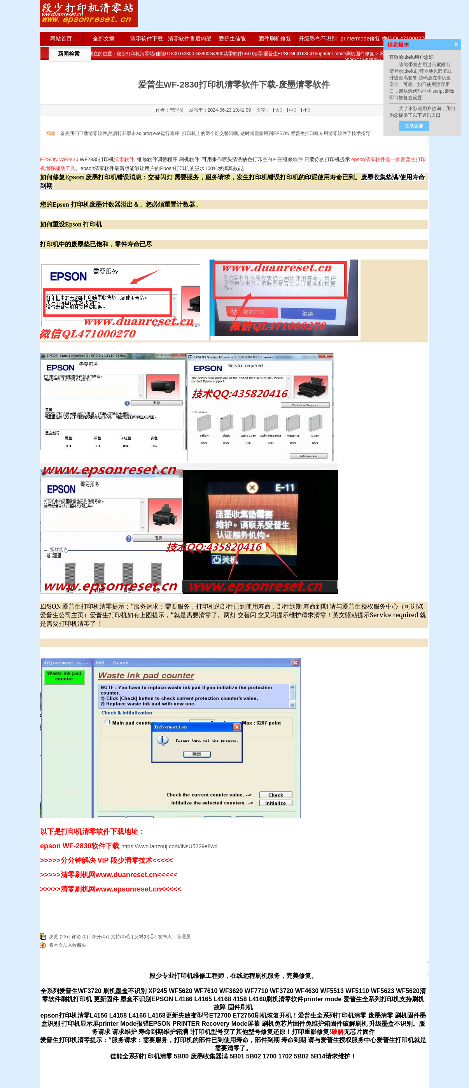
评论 (76, 936)
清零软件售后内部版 (189, 38)
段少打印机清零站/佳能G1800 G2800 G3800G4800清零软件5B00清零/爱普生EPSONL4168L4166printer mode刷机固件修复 (245, 53)
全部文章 (104, 38)
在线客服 (414, 125)
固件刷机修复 (275, 38)
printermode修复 (361, 38)
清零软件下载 (146, 38)
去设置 (415, 97)
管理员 (184, 936)
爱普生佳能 (232, 38)
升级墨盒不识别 (318, 38)
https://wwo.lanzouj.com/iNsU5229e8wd (169, 846)
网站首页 (61, 38)
